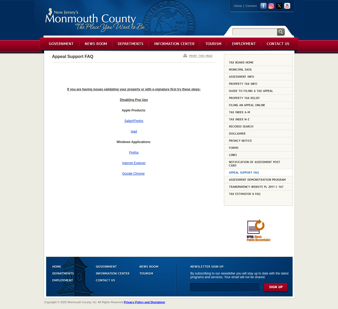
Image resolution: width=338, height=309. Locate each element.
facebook (263, 6)
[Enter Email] (225, 290)
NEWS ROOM (148, 266)
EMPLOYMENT (62, 280)
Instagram (271, 6)
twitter (279, 6)
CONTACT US (105, 280)
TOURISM (146, 273)
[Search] (254, 32)
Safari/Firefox (133, 121)
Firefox (134, 152)
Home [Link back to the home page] (238, 5)
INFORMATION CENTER (112, 273)
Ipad (134, 131)
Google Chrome (133, 173)
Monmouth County (95, 20)
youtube (287, 6)
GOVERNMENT (106, 266)
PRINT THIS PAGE (201, 55)
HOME (56, 266)
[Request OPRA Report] (258, 240)
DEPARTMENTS (63, 273)
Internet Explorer (134, 163)
